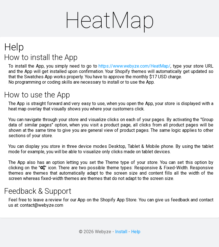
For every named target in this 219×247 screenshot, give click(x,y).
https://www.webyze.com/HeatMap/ (134, 66)
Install (121, 231)
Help (135, 231)
